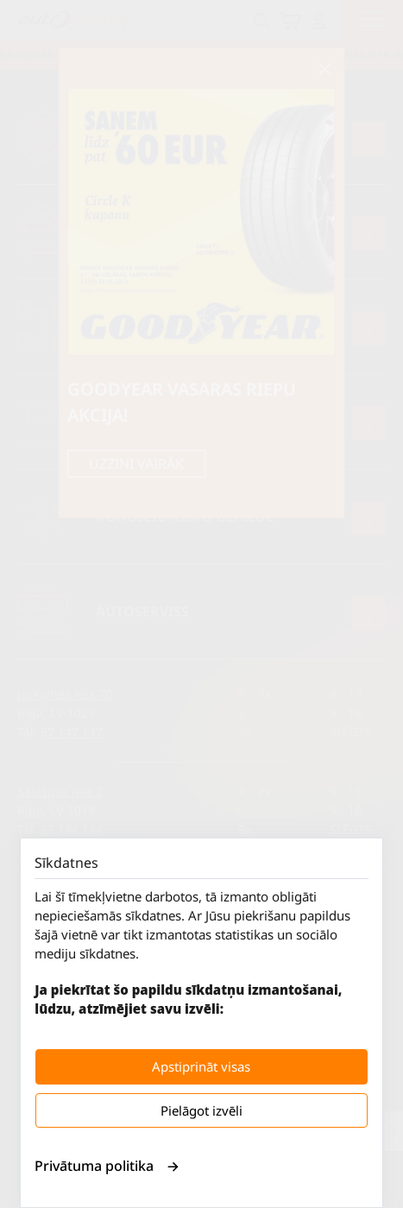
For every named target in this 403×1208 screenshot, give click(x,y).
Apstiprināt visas (201, 1066)
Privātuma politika (107, 1165)
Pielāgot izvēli (201, 1110)
